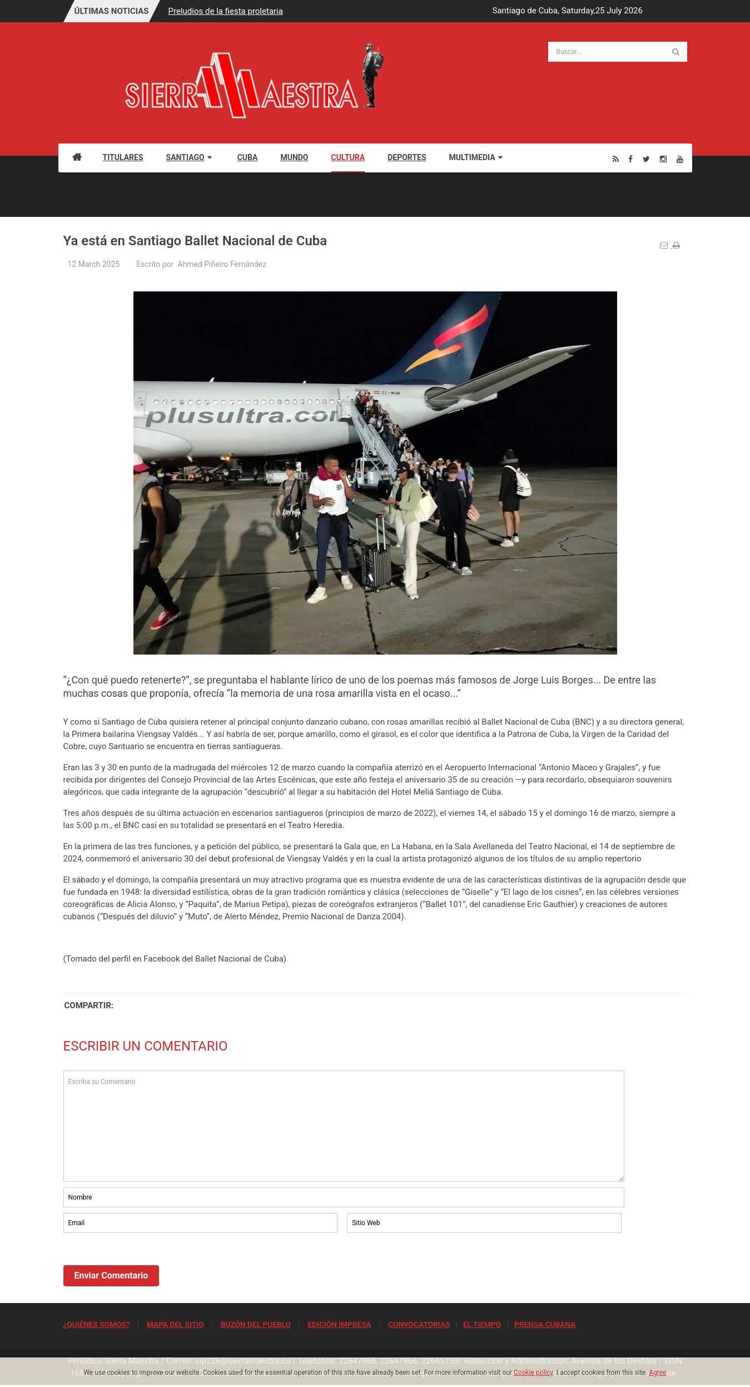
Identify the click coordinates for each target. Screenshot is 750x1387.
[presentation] (147, 1265)
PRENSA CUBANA (544, 1324)
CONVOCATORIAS (419, 1324)
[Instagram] (663, 158)
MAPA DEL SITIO (175, 1324)
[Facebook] (630, 158)
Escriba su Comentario (344, 1126)
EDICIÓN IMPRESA (339, 1324)
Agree (657, 1372)
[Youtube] (680, 158)
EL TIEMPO (482, 1324)
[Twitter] (646, 158)
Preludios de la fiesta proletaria (225, 11)
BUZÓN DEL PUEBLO (256, 1324)
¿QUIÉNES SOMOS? (96, 1324)
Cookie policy (533, 1372)
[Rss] (616, 158)
